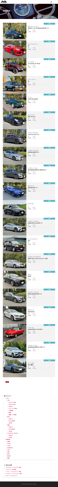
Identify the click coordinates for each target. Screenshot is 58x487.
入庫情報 (11, 410)
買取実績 (8, 439)
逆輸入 (8, 441)
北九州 (8, 444)
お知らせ (11, 406)
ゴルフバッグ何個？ (13, 408)
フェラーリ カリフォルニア (11, 476)
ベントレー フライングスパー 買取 (13, 471)
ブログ (7, 398)
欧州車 (8, 456)
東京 (8, 417)
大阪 (8, 400)
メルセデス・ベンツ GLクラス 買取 (13, 467)
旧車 (8, 452)
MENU (56, 2)
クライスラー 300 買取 (11, 469)
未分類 (10, 423)
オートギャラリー (5, 2)
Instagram (51, 2)
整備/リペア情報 (12, 415)
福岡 (8, 425)
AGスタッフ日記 (12, 402)
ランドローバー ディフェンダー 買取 (14, 473)
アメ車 (8, 446)
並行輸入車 (10, 448)
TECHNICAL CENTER (12, 433)
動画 (10, 413)
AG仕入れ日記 (12, 404)
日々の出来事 (12, 421)
